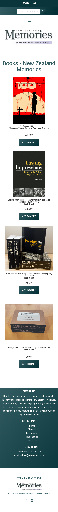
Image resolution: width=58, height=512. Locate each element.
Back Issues (32, 437)
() (26, 3)
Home (32, 426)
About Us (32, 429)
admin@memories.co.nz (32, 455)
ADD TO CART (29, 142)
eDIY (48, 494)
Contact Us (32, 440)
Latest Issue (32, 433)
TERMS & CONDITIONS (29, 478)
